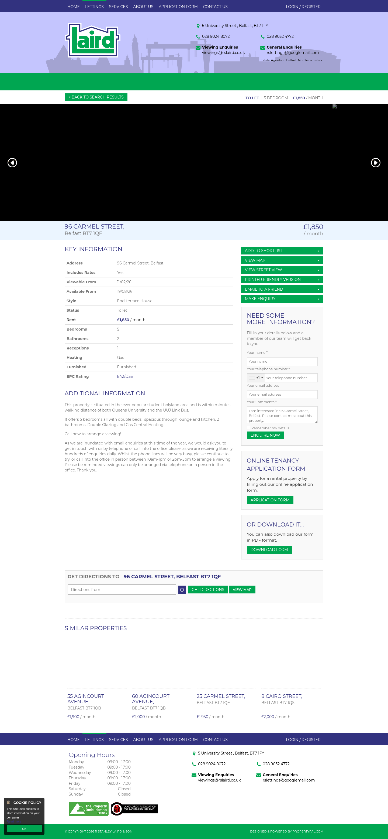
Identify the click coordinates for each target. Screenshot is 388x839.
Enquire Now (265, 435)
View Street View (263, 269)
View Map (255, 260)
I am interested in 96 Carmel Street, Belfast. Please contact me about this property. (282, 414)
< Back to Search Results (96, 97)
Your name (257, 353)
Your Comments (262, 402)
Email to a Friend (264, 289)
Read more (14, 821)
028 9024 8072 (216, 36)
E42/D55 (125, 376)
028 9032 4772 (280, 36)
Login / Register (303, 6)
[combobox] (256, 377)
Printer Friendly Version (272, 279)
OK (24, 828)
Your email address (263, 385)
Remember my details (270, 428)
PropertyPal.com (308, 831)
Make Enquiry (260, 298)
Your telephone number (268, 369)
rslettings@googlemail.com (293, 52)
